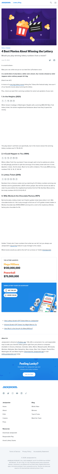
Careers (5, 418)
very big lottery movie (17, 84)
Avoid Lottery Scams (9, 440)
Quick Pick (13, 246)
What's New (35, 406)
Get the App (29, 374)
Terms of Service (14, 451)
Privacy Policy (26, 451)
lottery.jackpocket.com (8, 354)
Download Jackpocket (10, 433)
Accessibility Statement (41, 451)
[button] (55, 3)
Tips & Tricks (5, 48)
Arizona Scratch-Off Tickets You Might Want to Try (20, 324)
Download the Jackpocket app (34, 351)
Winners (34, 410)
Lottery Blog (17, 3)
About (5, 410)
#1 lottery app (21, 342)
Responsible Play (8, 436)
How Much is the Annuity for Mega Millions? (18, 328)
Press (4, 422)
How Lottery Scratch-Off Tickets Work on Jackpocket (21, 321)
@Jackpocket (46, 250)
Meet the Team (36, 418)
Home (4, 406)
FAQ (4, 414)
